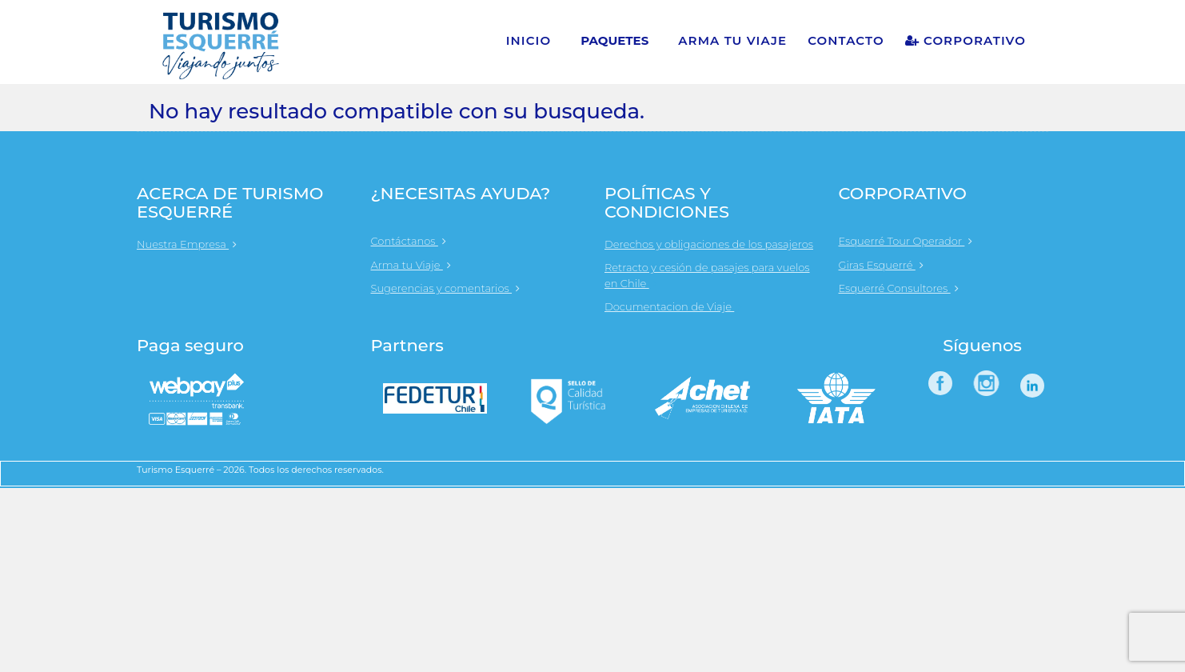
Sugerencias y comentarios (446, 288)
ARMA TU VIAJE (732, 40)
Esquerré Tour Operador (906, 240)
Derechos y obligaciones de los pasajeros (708, 244)
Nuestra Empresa (187, 244)
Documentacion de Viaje (677, 306)
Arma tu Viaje (411, 264)
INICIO (529, 40)
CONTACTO (846, 40)
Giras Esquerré (881, 264)
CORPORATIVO (965, 40)
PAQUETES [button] (614, 40)
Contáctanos (408, 240)
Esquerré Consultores (899, 288)
